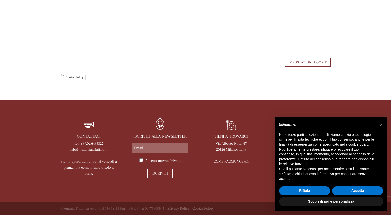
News (219, 31)
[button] (381, 125)
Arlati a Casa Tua (114, 31)
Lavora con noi (286, 31)
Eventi (201, 31)
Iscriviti (160, 173)
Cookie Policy (75, 77)
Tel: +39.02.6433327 (88, 143)
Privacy (175, 160)
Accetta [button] (357, 191)
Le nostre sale (172, 31)
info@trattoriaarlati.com (89, 149)
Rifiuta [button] (304, 191)
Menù (145, 31)
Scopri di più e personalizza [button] (331, 201)
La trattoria (76, 31)
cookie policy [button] (358, 144)
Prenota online (247, 31)
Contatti (318, 31)
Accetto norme (163, 160)
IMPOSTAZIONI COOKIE (307, 62)
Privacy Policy (178, 208)
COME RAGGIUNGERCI (231, 161)
